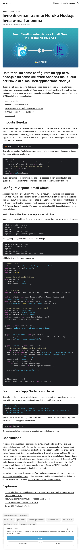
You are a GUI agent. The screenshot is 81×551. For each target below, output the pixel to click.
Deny (58, 544)
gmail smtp (21, 520)
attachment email (53, 520)
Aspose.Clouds (14, 12)
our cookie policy (16, 533)
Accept (40, 538)
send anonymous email (36, 520)
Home (4, 3)
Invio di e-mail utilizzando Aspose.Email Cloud (24, 108)
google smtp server (10, 524)
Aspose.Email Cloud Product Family (16, 515)
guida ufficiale (8, 209)
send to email (67, 520)
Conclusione (10, 115)
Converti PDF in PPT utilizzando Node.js (21, 502)
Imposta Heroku (11, 101)
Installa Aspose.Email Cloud (16, 105)
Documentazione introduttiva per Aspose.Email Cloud (27, 499)
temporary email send (28, 524)
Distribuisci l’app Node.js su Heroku (19, 112)
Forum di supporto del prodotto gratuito (44, 479)
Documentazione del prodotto (15, 476)
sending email (8, 520)
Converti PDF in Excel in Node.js (18, 506)
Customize (23, 544)
